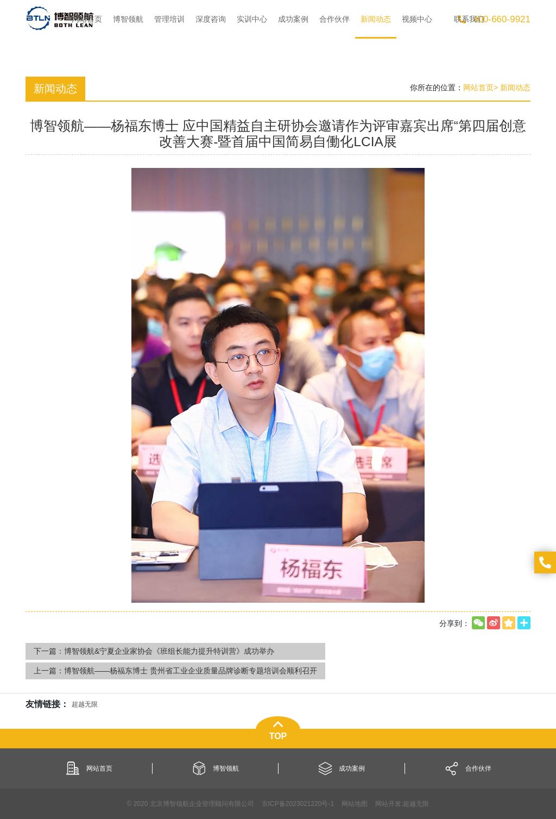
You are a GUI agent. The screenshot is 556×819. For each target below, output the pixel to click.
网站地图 (355, 804)
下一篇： (154, 651)
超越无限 (416, 804)
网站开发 (388, 804)
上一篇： (175, 670)
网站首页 (478, 87)
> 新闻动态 (512, 87)
